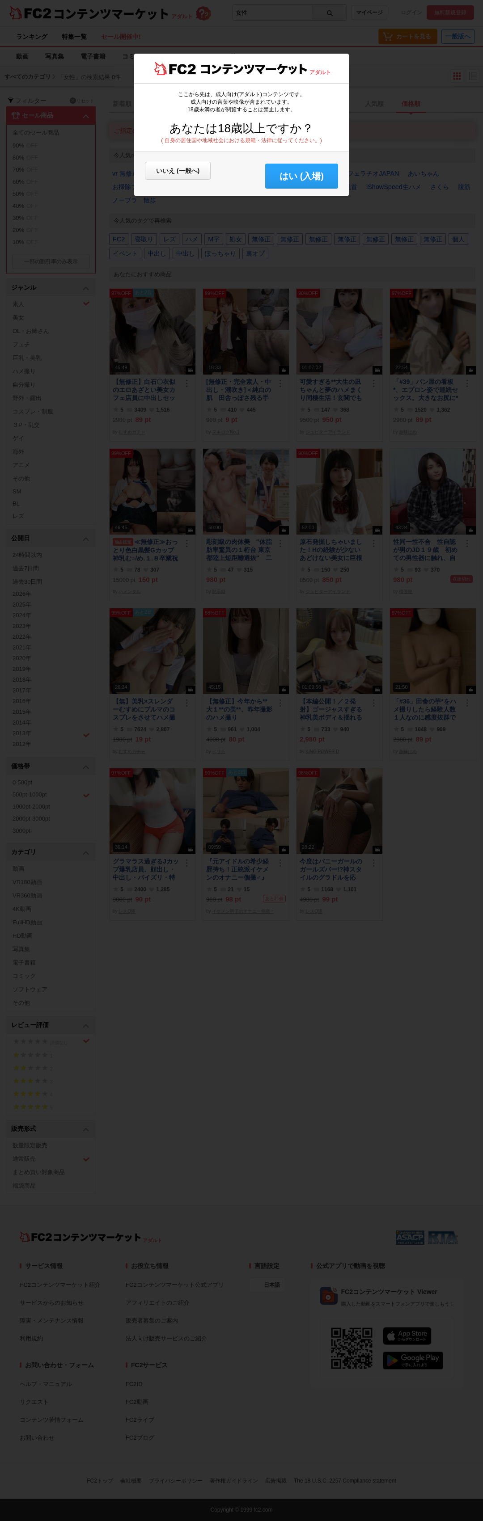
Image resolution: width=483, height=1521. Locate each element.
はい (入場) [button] (302, 176)
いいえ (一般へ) (177, 170)
